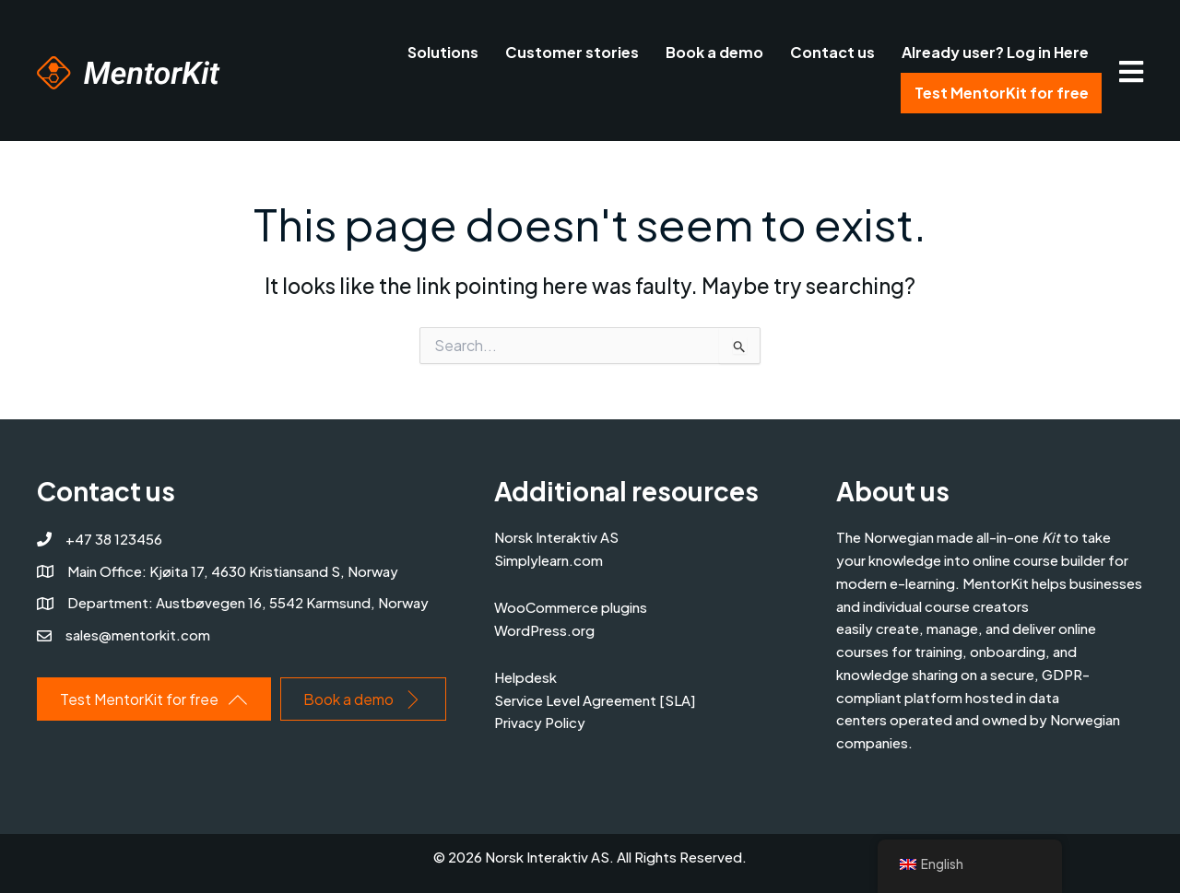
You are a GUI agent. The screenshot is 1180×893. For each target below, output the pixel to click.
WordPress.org (544, 630)
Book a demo (714, 52)
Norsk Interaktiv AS (556, 537)
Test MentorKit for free (1001, 92)
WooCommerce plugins (570, 607)
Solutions (442, 52)
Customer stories (572, 52)
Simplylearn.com (548, 560)
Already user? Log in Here (995, 52)
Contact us (832, 52)
